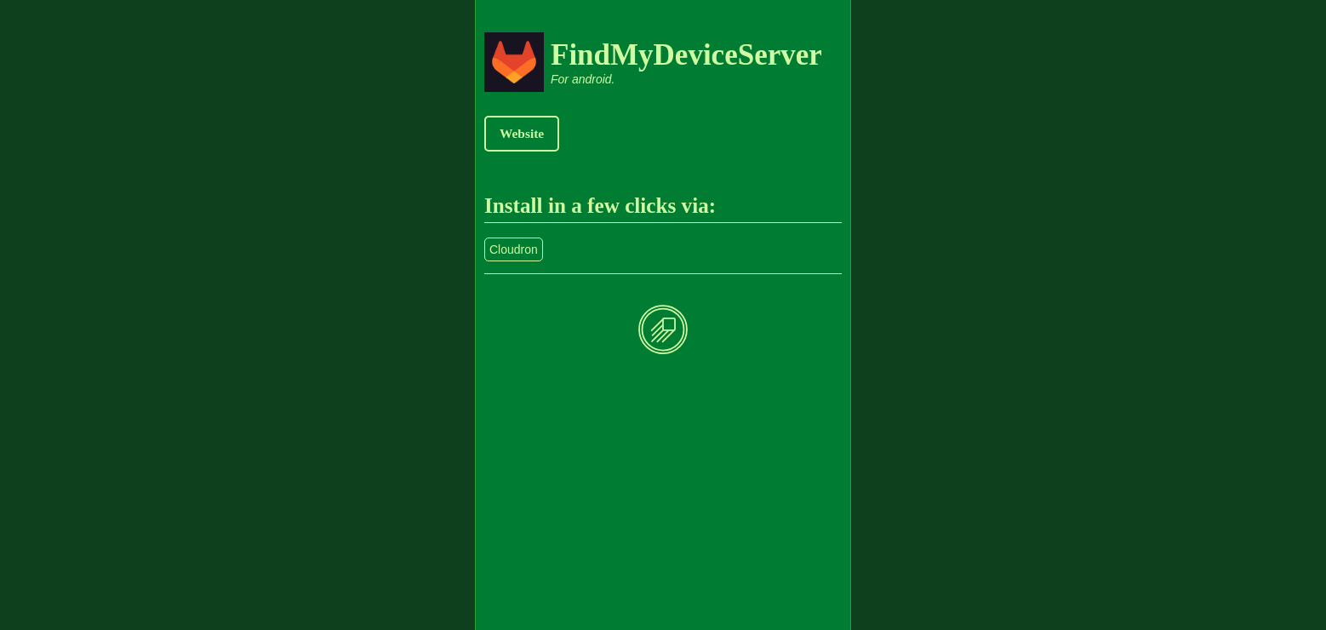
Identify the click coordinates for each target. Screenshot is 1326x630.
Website (522, 133)
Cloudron (513, 249)
